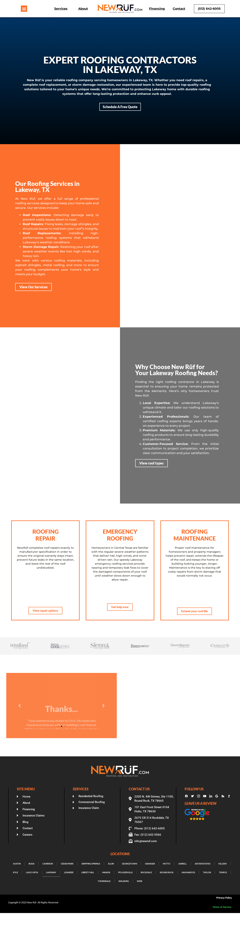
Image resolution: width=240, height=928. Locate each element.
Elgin (111, 863)
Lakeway (51, 872)
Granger (150, 863)
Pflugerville (125, 872)
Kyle (15, 872)
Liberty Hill (87, 872)
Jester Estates (202, 863)
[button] (24, 9)
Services (60, 8)
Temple (223, 872)
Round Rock (167, 872)
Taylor (207, 872)
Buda (32, 863)
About (83, 8)
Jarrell (182, 863)
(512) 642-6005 (209, 8)
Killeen (222, 863)
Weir (139, 881)
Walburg (123, 881)
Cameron (47, 863)
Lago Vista (32, 872)
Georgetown (129, 863)
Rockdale (146, 872)
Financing (157, 8)
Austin (17, 863)
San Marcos (188, 872)
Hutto (166, 863)
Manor (106, 872)
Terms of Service (222, 907)
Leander (68, 872)
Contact (179, 8)
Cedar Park (67, 863)
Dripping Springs (91, 863)
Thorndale (104, 881)
